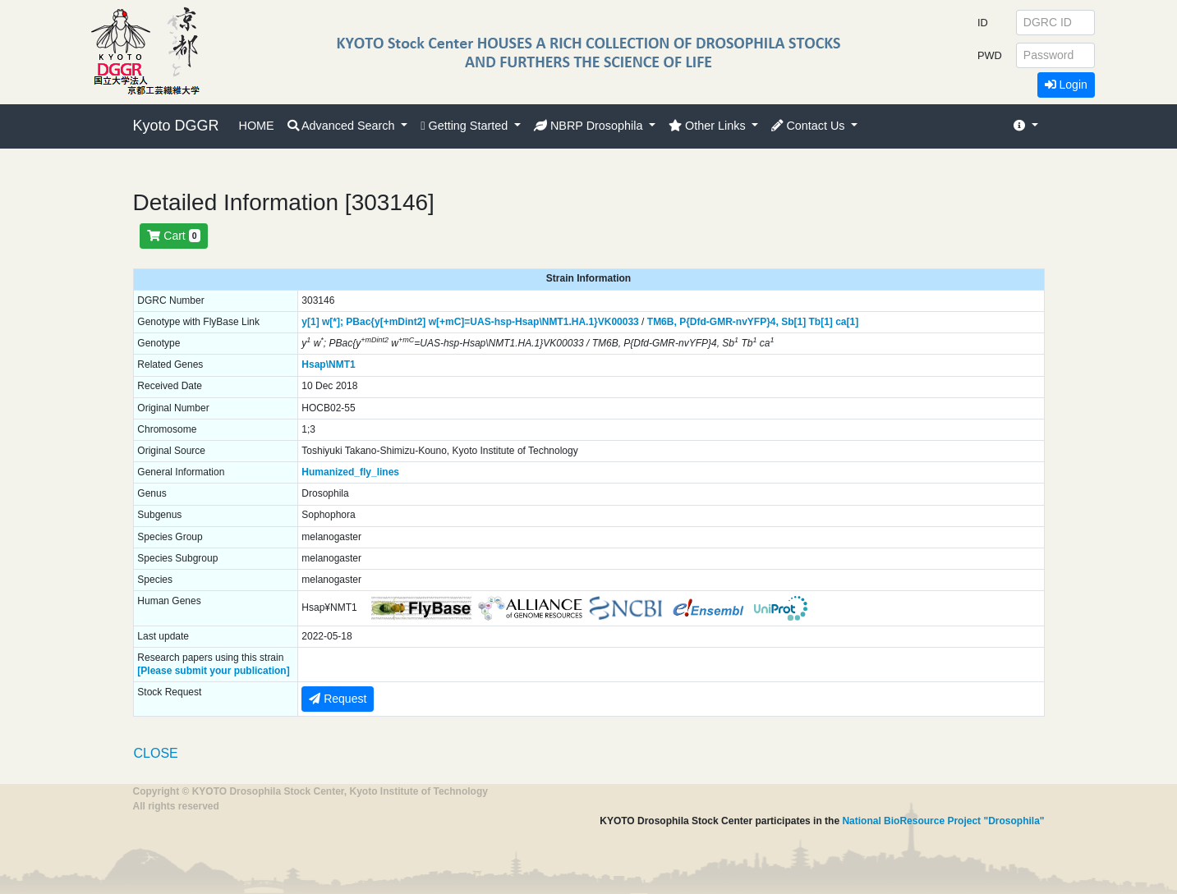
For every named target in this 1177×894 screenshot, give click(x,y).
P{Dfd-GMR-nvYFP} (724, 322)
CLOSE (156, 753)
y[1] (310, 322)
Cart (173, 235)
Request (337, 698)
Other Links (709, 125)
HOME (256, 125)
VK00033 (618, 322)
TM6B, (662, 322)
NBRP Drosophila (590, 125)
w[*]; (332, 322)
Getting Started (466, 125)
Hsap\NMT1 (328, 364)
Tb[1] (821, 322)
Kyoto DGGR (176, 125)
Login (1066, 84)
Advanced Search (342, 125)
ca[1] (846, 322)
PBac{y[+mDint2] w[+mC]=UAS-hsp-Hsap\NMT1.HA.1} (471, 322)
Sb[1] (793, 322)
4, (774, 322)
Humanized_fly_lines (350, 472)
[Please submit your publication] (213, 670)
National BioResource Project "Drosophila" (943, 821)
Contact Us (809, 125)
